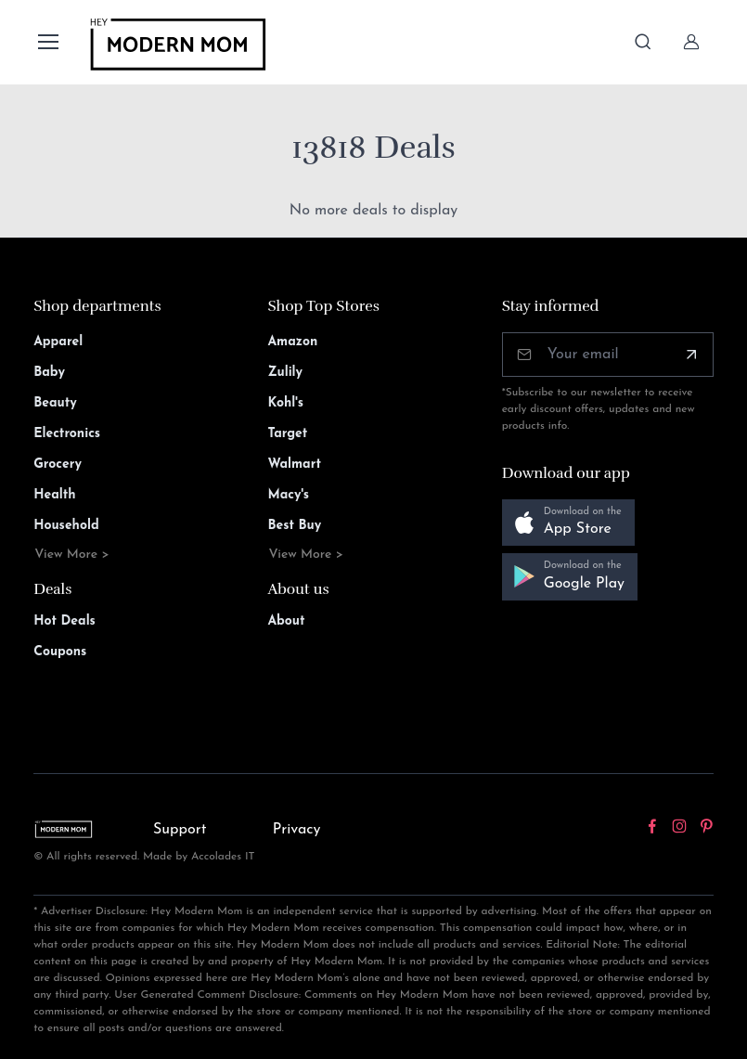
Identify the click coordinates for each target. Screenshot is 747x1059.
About (285, 621)
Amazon (292, 342)
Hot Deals (64, 621)
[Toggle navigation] (47, 41)
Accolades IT (223, 856)
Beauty (55, 403)
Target (287, 434)
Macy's (288, 495)
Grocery (57, 464)
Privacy (297, 829)
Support (180, 829)
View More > (71, 555)
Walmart (294, 464)
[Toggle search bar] (643, 41)
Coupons (59, 652)
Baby (49, 373)
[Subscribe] (691, 354)
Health (54, 495)
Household (66, 526)
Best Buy (294, 526)
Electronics (66, 434)
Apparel (58, 342)
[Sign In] (691, 41)
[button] (568, 523)
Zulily (285, 373)
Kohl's (285, 403)
